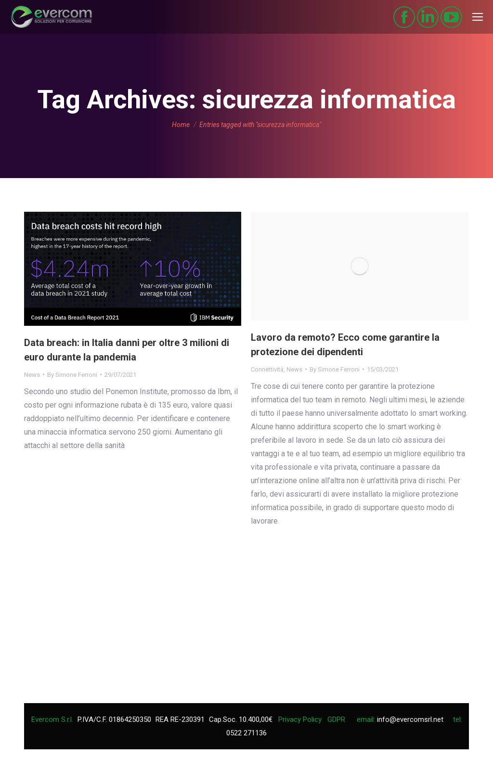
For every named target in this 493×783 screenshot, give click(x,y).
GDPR (336, 719)
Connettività (267, 369)
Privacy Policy (300, 719)
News (32, 374)
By (72, 374)
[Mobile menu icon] (477, 17)
